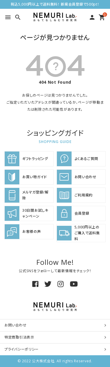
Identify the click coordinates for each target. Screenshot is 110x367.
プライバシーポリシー (21, 349)
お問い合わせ (15, 325)
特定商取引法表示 (19, 337)
